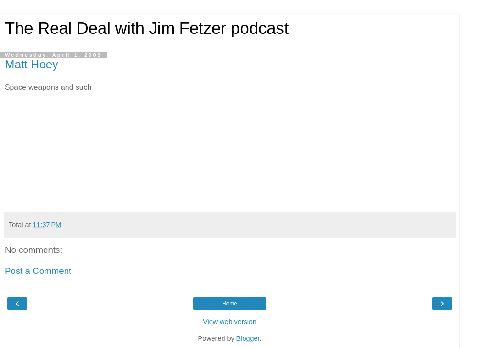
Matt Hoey (31, 64)
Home (229, 303)
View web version (229, 322)
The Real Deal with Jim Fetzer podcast (147, 28)
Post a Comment (38, 271)
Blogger (248, 338)
